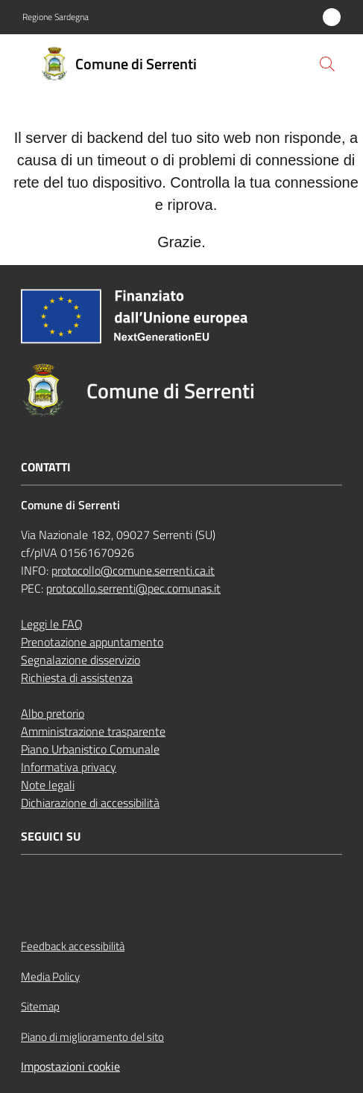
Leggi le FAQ (52, 624)
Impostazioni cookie (70, 1066)
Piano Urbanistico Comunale (90, 749)
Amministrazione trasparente (93, 731)
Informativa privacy (68, 767)
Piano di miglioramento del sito (92, 1036)
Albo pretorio (52, 713)
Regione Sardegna (55, 17)
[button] (327, 64)
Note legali (48, 785)
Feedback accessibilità (72, 946)
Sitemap (40, 1006)
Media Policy (50, 976)
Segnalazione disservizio (80, 660)
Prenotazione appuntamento (92, 642)
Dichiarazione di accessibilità (90, 803)
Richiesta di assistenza (77, 677)
